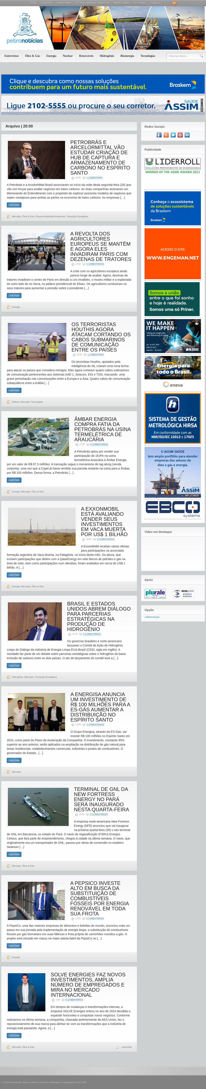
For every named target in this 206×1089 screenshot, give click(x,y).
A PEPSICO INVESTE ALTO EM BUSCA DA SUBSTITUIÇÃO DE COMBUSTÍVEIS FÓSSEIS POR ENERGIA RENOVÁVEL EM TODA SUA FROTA (99, 898)
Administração (152, 616)
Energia (51, 55)
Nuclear (68, 55)
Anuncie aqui (121, 3)
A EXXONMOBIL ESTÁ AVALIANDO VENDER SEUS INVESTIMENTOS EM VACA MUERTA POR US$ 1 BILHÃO (104, 521)
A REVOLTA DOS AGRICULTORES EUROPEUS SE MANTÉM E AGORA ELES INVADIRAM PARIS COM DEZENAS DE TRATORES (100, 246)
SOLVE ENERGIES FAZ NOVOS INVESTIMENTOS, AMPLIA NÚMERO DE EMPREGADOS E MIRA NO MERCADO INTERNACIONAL (88, 985)
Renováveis (86, 55)
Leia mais (14, 204)
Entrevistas (11, 55)
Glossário (139, 3)
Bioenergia (127, 55)
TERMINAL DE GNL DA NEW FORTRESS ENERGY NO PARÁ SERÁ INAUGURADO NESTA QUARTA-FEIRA (101, 799)
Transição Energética (77, 216)
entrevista (126, 1047)
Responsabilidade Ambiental (92, 3)
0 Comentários (95, 264)
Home (34, 3)
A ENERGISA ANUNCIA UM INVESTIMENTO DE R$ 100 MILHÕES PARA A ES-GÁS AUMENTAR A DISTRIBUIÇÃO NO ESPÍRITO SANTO (100, 707)
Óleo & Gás (32, 55)
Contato (155, 3)
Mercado (16, 216)
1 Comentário (94, 178)
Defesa (15, 402)
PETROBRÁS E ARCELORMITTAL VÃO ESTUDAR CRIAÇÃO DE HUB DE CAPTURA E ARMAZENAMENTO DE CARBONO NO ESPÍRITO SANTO (100, 157)
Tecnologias (148, 55)
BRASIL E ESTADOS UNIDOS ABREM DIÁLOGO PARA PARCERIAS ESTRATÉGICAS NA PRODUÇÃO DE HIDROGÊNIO (99, 616)
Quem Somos (64, 3)
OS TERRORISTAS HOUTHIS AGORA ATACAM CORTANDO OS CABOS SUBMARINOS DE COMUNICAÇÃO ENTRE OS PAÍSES (101, 337)
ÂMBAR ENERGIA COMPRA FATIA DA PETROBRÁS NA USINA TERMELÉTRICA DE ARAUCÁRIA (102, 429)
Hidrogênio (107, 55)
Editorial (47, 3)
